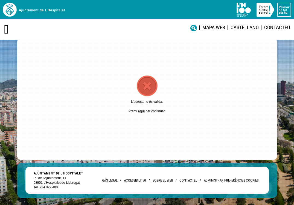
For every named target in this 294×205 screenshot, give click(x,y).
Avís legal (110, 180)
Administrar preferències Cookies (231, 180)
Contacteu (277, 27)
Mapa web (213, 27)
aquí (141, 111)
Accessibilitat (135, 180)
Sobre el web (163, 180)
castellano (245, 27)
